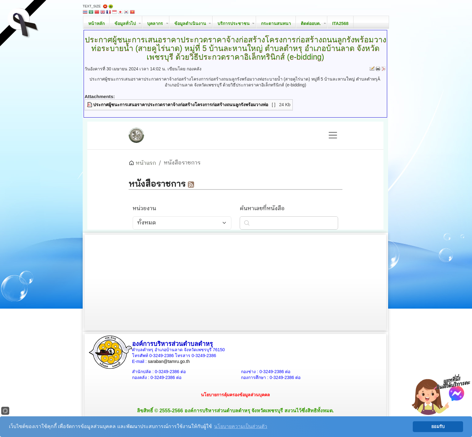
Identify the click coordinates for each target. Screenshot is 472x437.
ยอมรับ (438, 426)
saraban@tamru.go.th (169, 361)
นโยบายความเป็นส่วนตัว (240, 426)
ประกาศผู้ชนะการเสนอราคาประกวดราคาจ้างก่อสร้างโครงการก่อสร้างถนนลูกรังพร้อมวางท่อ (180, 104)
